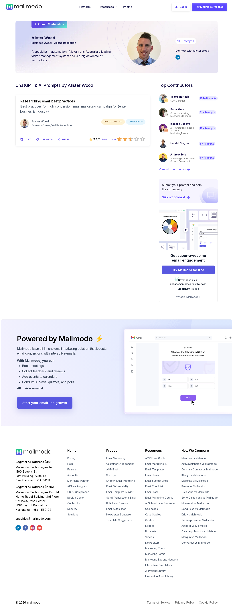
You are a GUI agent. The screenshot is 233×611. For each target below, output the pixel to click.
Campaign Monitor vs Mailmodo (200, 531)
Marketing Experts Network (161, 559)
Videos (149, 537)
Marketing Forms (155, 553)
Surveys (111, 475)
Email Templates (155, 469)
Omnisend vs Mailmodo (195, 491)
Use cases (151, 508)
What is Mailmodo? (188, 297)
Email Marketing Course (159, 497)
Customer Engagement (120, 463)
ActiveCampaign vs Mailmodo (199, 463)
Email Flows (152, 475)
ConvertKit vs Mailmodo (195, 542)
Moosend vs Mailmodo (195, 503)
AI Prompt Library (155, 570)
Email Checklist (154, 486)
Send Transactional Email (121, 497)
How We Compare (195, 450)
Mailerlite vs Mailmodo (194, 480)
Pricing (71, 458)
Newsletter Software (118, 514)
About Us (72, 475)
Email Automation (116, 508)
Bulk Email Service (117, 503)
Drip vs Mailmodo (191, 514)
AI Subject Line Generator (160, 503)
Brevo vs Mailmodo (193, 486)
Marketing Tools (155, 548)
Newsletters (152, 542)
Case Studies (153, 514)
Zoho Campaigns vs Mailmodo (199, 497)
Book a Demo (75, 497)
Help (70, 463)
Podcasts (150, 531)
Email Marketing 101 (156, 463)
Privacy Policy (185, 602)
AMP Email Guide (155, 458)
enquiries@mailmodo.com (33, 518)
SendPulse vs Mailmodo (195, 508)
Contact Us (73, 503)
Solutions (72, 514)
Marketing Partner (78, 480)
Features (72, 469)
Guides (149, 520)
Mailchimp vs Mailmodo (195, 458)
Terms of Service (159, 602)
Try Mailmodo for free (188, 270)
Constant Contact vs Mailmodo (199, 469)
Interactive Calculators (158, 565)
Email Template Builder (119, 491)
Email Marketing (115, 458)
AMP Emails (113, 469)
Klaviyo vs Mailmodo (193, 475)
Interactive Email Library (159, 576)
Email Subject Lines (156, 480)
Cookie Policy (208, 602)
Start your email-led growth (44, 403)
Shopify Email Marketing (120, 480)
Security (72, 508)
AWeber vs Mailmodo (194, 525)
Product (112, 450)
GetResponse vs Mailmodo (197, 520)
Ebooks (149, 525)
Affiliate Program (77, 486)
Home (71, 450)
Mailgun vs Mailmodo (194, 537)
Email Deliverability (117, 486)
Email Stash (152, 491)
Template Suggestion (119, 520)
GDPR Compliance (78, 491)
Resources (153, 450)
